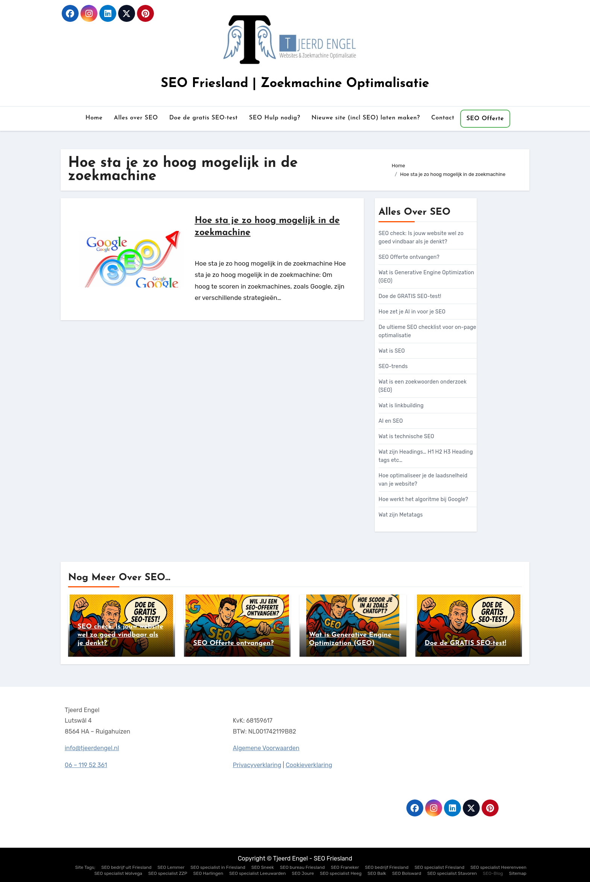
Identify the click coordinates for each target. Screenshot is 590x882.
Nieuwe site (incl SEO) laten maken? (366, 118)
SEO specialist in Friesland (217, 867)
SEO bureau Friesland (302, 867)
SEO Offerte (485, 119)
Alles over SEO (136, 118)
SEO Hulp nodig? (274, 118)
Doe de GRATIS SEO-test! (410, 296)
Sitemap (517, 873)
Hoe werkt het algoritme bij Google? (423, 499)
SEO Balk (377, 873)
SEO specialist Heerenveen (498, 867)
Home (94, 118)
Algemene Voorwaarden (266, 747)
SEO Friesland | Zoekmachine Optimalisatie (295, 83)
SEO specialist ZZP (167, 873)
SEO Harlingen (208, 873)
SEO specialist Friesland (440, 867)
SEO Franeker (345, 867)
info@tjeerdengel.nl (92, 748)
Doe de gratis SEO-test (203, 118)
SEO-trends (393, 366)
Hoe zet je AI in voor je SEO (412, 312)
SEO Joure (303, 873)
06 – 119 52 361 (86, 765)
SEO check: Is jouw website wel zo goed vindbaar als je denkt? (120, 635)
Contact (443, 118)
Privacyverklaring (257, 764)
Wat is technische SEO (406, 436)
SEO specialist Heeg (341, 873)
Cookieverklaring (309, 763)
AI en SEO (391, 421)
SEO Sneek (262, 867)
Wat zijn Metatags (401, 515)
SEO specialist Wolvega (118, 873)
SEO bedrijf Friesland (387, 867)
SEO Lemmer (171, 867)
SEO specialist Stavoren (452, 873)
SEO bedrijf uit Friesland (126, 867)
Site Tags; (85, 867)
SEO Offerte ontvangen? (409, 257)
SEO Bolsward (406, 873)
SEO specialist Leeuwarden (257, 873)
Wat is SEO (392, 351)
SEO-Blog (493, 873)
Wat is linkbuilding (401, 405)
